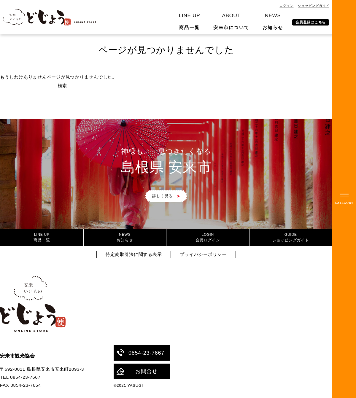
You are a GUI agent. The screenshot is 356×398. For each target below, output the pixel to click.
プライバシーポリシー (203, 254)
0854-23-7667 (140, 352)
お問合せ (137, 371)
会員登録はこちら (310, 22)
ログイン (286, 5)
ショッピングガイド (313, 5)
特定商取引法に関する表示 (134, 254)
